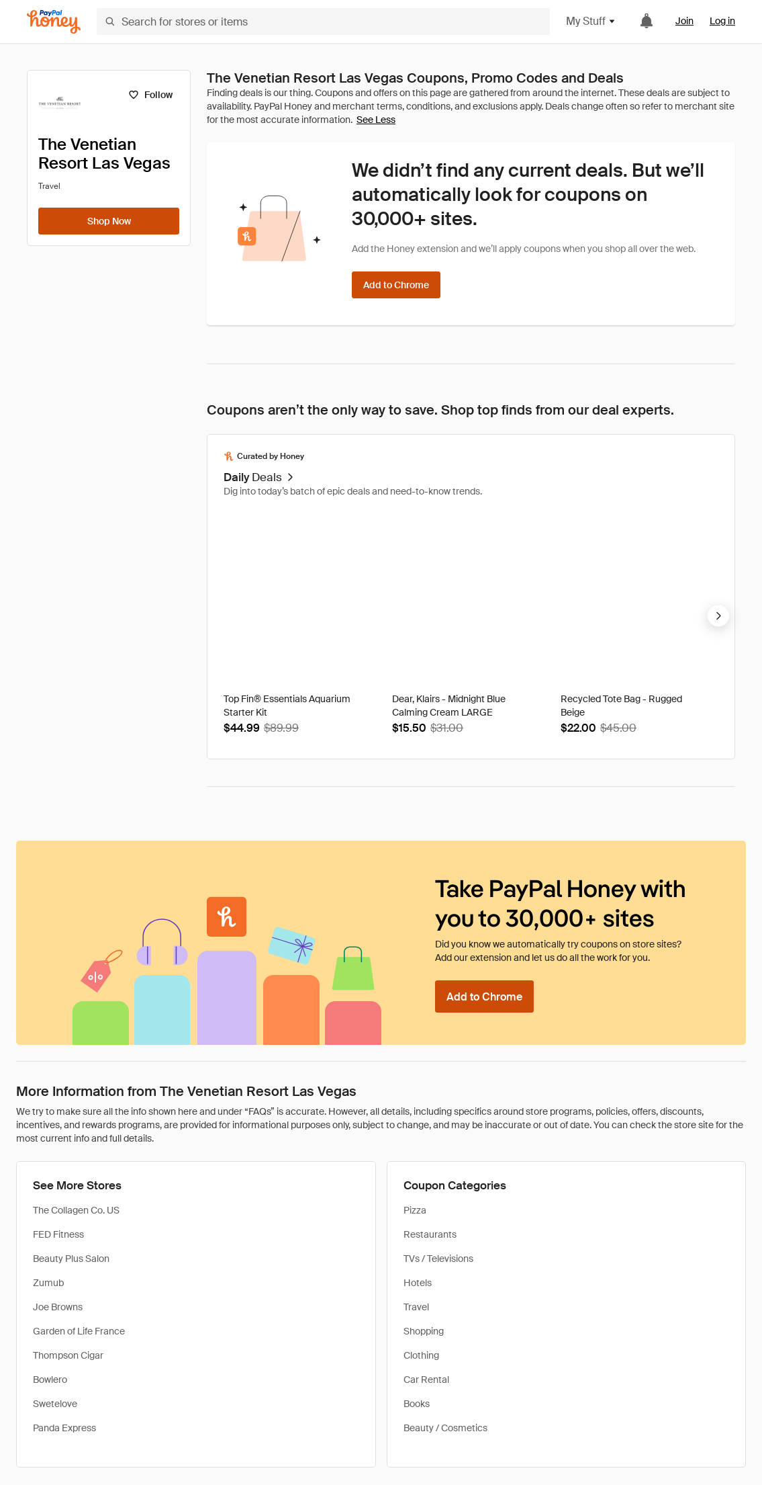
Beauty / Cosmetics (445, 1428)
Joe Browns (58, 1307)
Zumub (48, 1283)
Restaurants (430, 1234)
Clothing (421, 1355)
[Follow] (150, 94)
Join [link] (684, 21)
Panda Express (64, 1428)
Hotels (417, 1283)
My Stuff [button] (591, 21)
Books (416, 1404)
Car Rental (426, 1379)
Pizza (414, 1210)
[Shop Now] (108, 221)
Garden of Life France (79, 1331)
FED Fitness (58, 1234)
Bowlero (50, 1379)
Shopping (423, 1331)
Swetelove (55, 1404)
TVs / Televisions (438, 1259)
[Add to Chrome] (396, 284)
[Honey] (54, 22)
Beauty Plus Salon (71, 1259)
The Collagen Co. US (76, 1210)
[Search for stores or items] (323, 21)
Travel (416, 1307)
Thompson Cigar (68, 1355)
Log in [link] (722, 21)
